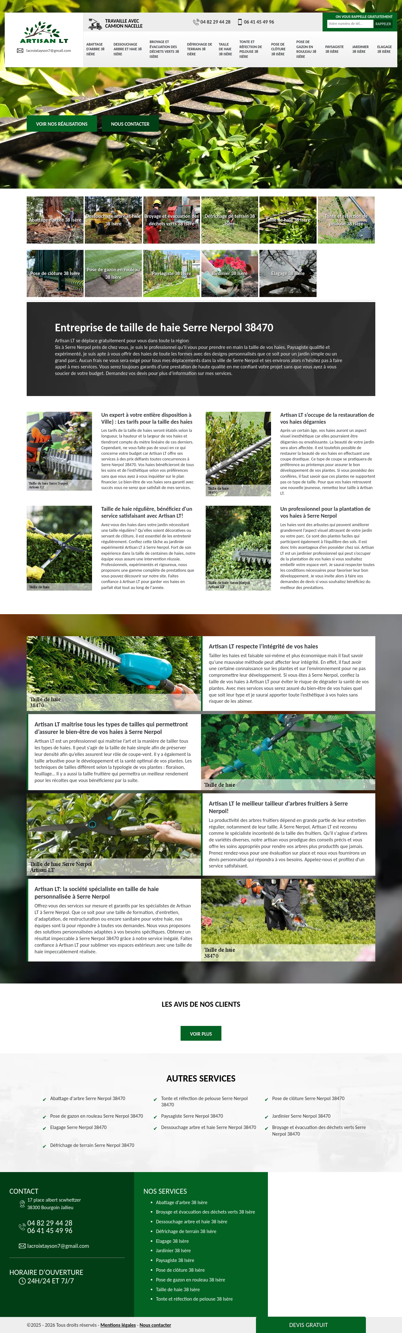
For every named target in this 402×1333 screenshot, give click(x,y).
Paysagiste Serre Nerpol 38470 (192, 1116)
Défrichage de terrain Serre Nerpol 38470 (92, 1145)
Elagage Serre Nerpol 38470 (78, 1127)
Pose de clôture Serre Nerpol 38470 (308, 1098)
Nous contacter (130, 124)
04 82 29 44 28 (212, 22)
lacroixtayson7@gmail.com (44, 50)
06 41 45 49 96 (255, 22)
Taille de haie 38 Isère (225, 49)
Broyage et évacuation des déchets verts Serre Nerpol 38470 (319, 1130)
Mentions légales (118, 1325)
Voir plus (201, 1034)
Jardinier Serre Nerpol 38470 (301, 1116)
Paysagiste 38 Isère (334, 49)
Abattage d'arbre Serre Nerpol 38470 (87, 1098)
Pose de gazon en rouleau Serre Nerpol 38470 (96, 1116)
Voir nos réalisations (62, 124)
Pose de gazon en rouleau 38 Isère (306, 49)
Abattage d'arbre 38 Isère (95, 49)
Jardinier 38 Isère (360, 49)
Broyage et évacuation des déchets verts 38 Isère (164, 49)
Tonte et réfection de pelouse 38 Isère (251, 49)
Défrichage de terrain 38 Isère (199, 49)
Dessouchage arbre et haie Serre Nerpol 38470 (208, 1127)
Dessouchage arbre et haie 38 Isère (128, 49)
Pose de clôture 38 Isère (278, 49)
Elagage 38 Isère (384, 49)
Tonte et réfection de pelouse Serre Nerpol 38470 (204, 1101)
